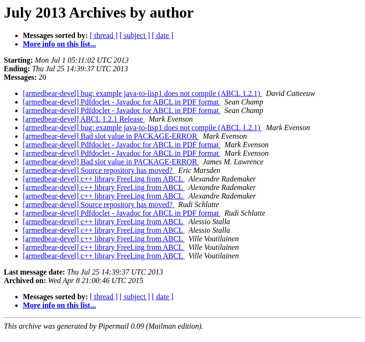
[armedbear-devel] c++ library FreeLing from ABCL (104, 179)
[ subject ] (135, 35)
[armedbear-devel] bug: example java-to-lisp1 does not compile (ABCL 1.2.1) (142, 93)
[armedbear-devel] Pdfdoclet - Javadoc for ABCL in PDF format (122, 102)
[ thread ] (104, 35)
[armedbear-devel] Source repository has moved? (98, 170)
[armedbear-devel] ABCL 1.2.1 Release (84, 119)
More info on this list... (59, 44)
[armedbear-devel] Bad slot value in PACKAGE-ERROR (111, 136)
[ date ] (162, 35)
